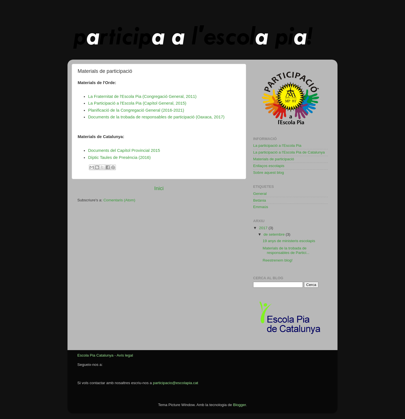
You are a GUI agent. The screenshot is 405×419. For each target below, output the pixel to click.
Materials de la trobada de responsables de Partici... (286, 250)
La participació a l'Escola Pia (277, 145)
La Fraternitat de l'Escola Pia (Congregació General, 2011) (142, 96)
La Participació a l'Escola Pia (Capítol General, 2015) (137, 103)
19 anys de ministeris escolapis (289, 241)
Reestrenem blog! (278, 260)
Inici (159, 188)
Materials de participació (273, 159)
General (260, 194)
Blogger (239, 405)
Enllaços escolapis (268, 166)
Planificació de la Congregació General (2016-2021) (136, 110)
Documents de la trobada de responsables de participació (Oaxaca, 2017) (156, 117)
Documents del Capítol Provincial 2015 (124, 150)
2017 (264, 228)
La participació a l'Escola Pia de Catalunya (289, 152)
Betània (259, 200)
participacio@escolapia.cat (175, 383)
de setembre (275, 234)
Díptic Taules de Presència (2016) (119, 157)
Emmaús (260, 207)
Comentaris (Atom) (119, 200)
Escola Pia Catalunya (95, 355)
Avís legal (125, 355)
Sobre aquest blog (268, 172)
